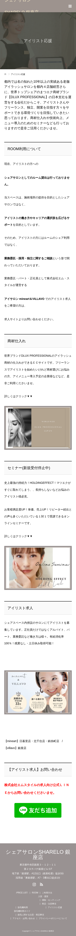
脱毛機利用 (23, 907)
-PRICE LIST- (22, 893)
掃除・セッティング (51, 900)
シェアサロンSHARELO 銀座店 (21, 6)
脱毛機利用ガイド (22, 911)
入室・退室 (43, 896)
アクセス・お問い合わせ (24, 918)
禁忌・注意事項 (49, 904)
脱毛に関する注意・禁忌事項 (31, 915)
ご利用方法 (47, 893)
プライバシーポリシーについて (53, 918)
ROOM (35, 893)
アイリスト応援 (55, 907)
